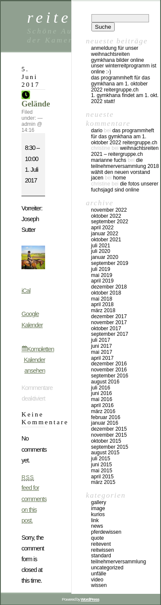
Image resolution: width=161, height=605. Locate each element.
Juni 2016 (101, 393)
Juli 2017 (100, 340)
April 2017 (102, 358)
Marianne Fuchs (108, 160)
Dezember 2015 (109, 429)
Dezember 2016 (109, 364)
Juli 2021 (100, 246)
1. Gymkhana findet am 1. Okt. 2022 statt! (124, 98)
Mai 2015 (101, 471)
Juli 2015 (100, 459)
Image (98, 508)
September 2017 (109, 334)
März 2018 (103, 310)
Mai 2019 (101, 275)
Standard (101, 556)
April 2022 (102, 228)
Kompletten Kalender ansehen (39, 360)
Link (95, 520)
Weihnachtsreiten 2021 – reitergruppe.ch (124, 151)
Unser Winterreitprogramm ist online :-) (123, 69)
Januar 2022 (104, 234)
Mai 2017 (101, 352)
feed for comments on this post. (33, 499)
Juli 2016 (100, 388)
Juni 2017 (101, 346)
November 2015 (109, 435)
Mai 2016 (101, 399)
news (97, 526)
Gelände (35, 100)
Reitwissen (102, 550)
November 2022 (109, 210)
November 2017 (109, 322)
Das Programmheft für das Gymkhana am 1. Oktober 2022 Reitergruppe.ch (120, 84)
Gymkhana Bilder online (117, 60)
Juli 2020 (100, 251)
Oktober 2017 (106, 328)
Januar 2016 (104, 423)
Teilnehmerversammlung (118, 562)
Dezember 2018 (109, 287)
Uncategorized (107, 568)
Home (119, 178)
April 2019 (102, 281)
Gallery (98, 502)
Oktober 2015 (106, 441)
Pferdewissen (106, 532)
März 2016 (103, 411)
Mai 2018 (101, 299)
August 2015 (105, 453)
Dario (97, 131)
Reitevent (101, 544)
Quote (97, 538)
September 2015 (109, 447)
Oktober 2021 (106, 240)
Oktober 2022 (106, 216)
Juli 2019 (100, 269)
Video (97, 580)
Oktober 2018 (106, 293)
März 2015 (103, 482)
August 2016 (105, 382)
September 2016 (109, 376)
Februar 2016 (105, 417)
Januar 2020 (104, 257)
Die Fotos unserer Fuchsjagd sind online (124, 187)
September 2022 (109, 222)
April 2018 (102, 304)
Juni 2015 (101, 465)
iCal (25, 290)
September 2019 (109, 263)
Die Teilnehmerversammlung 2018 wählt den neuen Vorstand (125, 166)
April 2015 (102, 477)
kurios (98, 514)
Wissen (99, 585)
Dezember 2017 (109, 316)
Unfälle (98, 574)
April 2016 (102, 405)
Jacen (97, 178)
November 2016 (109, 370)
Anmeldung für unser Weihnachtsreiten (114, 51)
